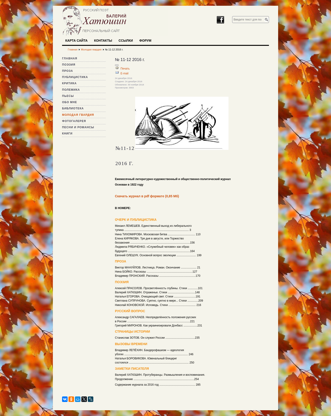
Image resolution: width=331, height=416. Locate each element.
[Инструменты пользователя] (117, 65)
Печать (125, 68)
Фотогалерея (74, 121)
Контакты (103, 40)
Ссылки (126, 40)
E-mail (124, 73)
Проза (67, 71)
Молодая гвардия (78, 114)
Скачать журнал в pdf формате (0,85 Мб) (147, 196)
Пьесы (68, 96)
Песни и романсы (78, 127)
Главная (69, 58)
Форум (145, 40)
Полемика (71, 89)
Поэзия (68, 64)
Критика (69, 83)
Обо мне (69, 102)
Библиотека (73, 108)
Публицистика (75, 77)
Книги (67, 133)
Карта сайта (76, 40)
